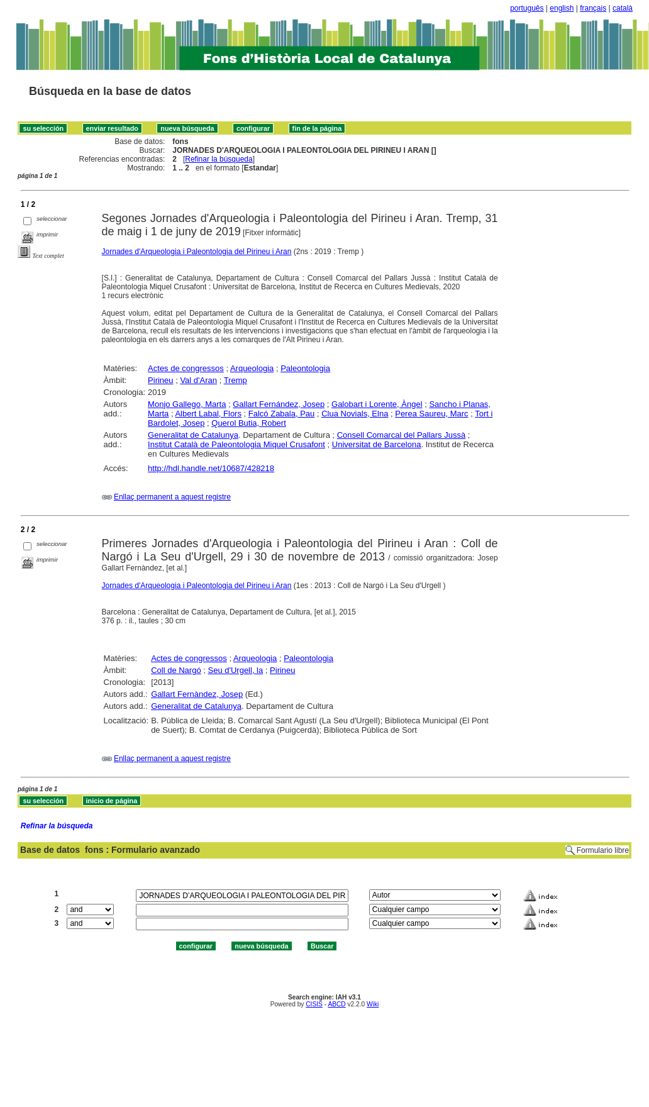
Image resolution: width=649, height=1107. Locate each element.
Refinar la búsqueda (218, 159)
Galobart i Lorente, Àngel (377, 404)
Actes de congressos (186, 368)
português (526, 8)
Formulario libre (603, 850)
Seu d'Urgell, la (235, 670)
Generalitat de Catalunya (193, 435)
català (623, 8)
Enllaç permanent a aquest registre (172, 496)
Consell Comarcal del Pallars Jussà (401, 435)
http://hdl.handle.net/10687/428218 (211, 468)
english (562, 8)
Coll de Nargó (176, 670)
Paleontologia (305, 368)
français (593, 8)
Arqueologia (252, 368)
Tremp (235, 380)
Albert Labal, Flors (208, 413)
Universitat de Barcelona (376, 444)
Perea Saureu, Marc (431, 413)
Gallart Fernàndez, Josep (197, 694)
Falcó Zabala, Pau (281, 413)
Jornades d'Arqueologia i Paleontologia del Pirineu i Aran (197, 251)
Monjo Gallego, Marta (187, 404)
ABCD (336, 1004)
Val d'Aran (198, 380)
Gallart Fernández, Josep (278, 404)
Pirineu (160, 380)
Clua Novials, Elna (354, 413)
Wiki (373, 1004)
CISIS (314, 1004)
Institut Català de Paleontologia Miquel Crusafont (236, 444)
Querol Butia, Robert (248, 423)
